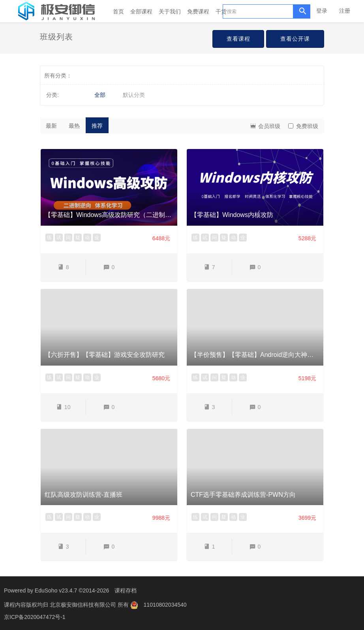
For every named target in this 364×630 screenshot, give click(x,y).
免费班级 (303, 126)
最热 (74, 126)
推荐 (97, 126)
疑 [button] (77, 237)
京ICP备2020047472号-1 (35, 616)
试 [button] (58, 237)
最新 (51, 126)
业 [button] (96, 237)
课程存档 (125, 590)
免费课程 (198, 11)
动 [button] (87, 237)
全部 (99, 95)
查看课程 (238, 39)
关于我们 (170, 11)
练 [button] (49, 237)
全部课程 (141, 11)
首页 (118, 11)
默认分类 (134, 95)
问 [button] (68, 237)
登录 (321, 11)
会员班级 (265, 125)
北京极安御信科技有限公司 (84, 604)
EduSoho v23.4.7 (56, 590)
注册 (344, 11)
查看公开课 (295, 39)
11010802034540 (165, 604)
